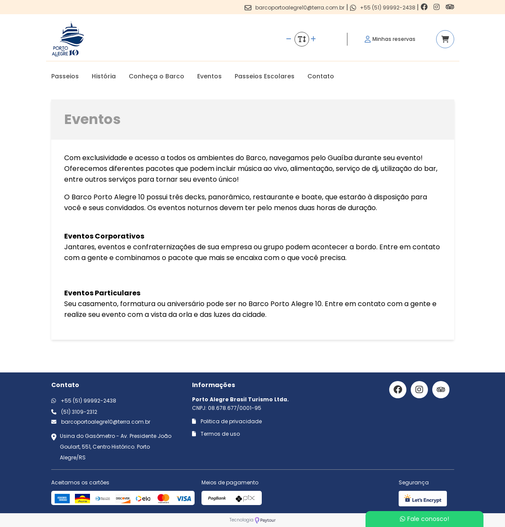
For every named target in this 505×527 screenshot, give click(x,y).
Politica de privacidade (227, 421)
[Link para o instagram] (437, 7)
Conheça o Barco (156, 76)
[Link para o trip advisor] (450, 7)
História (104, 76)
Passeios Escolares (264, 76)
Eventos (209, 76)
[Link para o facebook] (425, 7)
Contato (320, 76)
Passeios (65, 76)
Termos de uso (216, 433)
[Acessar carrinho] (445, 39)
